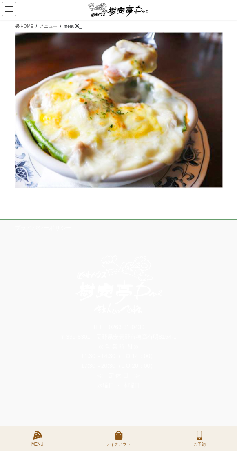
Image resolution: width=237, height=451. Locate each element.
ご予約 (199, 438)
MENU (37, 438)
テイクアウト (118, 438)
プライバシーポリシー (43, 227)
